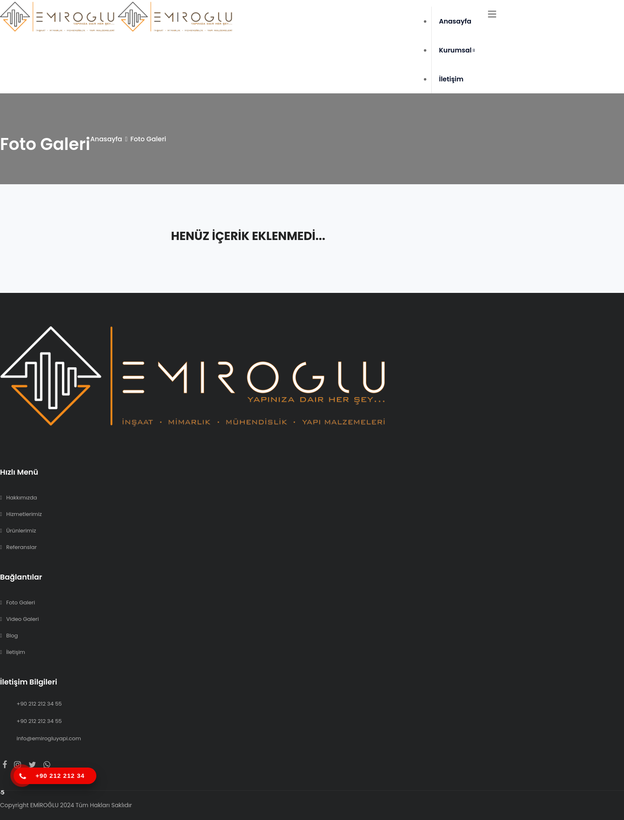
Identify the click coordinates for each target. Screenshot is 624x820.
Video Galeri (22, 619)
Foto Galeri (20, 602)
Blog (12, 635)
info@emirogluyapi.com (49, 738)
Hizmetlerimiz (24, 514)
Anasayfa (455, 21)
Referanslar (21, 547)
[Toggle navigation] (492, 14)
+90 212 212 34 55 (39, 704)
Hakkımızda (21, 498)
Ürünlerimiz (21, 531)
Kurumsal (457, 50)
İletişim (451, 79)
